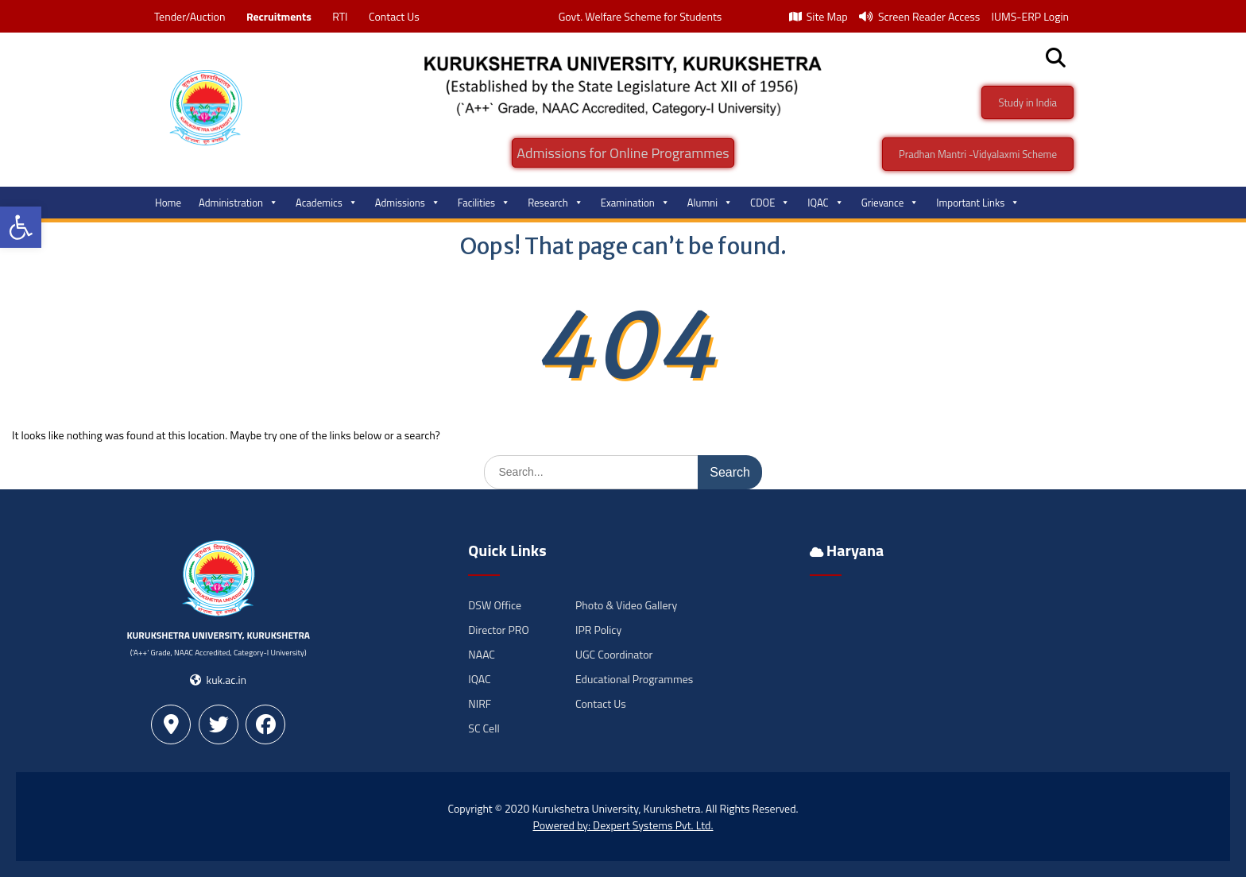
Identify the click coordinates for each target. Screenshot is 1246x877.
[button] (20, 227)
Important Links (978, 203)
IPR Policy (598, 629)
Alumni (710, 203)
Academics (327, 203)
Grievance (890, 203)
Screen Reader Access (920, 16)
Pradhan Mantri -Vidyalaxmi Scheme (978, 154)
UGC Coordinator (613, 654)
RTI (339, 16)
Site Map (818, 16)
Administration (238, 203)
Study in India (1027, 102)
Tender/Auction (189, 16)
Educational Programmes (634, 678)
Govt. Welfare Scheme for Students (640, 16)
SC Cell (483, 728)
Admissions (407, 203)
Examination (635, 203)
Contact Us (394, 16)
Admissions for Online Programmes (623, 153)
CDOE (770, 203)
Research (555, 203)
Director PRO (498, 629)
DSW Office (494, 605)
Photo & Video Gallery (626, 605)
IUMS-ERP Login (1030, 16)
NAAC (481, 654)
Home (168, 203)
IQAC (825, 203)
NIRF (479, 703)
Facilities (484, 203)
